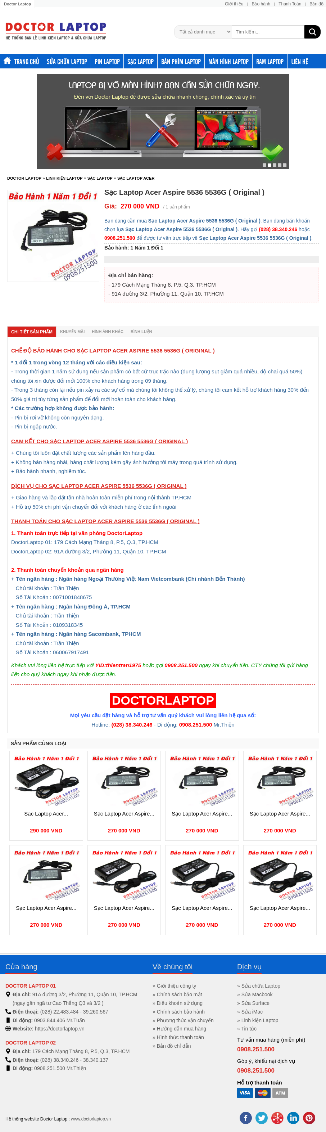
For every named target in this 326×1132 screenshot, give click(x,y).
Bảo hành (261, 3)
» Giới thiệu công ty (174, 986)
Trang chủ (21, 61)
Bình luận (141, 331)
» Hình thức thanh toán (178, 1037)
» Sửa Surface (253, 1003)
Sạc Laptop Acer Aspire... (124, 813)
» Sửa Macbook (255, 994)
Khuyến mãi (72, 331)
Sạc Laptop (140, 61)
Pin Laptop (107, 61)
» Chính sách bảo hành (179, 1012)
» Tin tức (247, 1029)
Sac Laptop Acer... (46, 813)
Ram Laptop (270, 61)
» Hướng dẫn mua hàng (179, 1029)
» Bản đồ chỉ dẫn (172, 1046)
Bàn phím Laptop (181, 61)
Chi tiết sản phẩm (32, 331)
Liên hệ (299, 61)
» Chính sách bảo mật (177, 994)
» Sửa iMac (250, 1012)
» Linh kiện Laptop (258, 1020)
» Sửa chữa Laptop (258, 986)
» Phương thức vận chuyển (183, 1020)
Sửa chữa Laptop (67, 61)
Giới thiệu (234, 3)
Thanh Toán (290, 3)
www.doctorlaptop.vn (91, 1119)
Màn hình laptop (228, 61)
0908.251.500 (256, 1049)
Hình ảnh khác (107, 331)
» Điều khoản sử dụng (178, 1003)
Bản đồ (316, 3)
